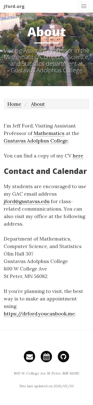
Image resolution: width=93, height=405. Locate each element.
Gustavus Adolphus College (36, 140)
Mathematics (49, 133)
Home (14, 104)
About (38, 104)
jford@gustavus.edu (27, 201)
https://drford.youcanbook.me (39, 313)
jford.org (14, 6)
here (78, 155)
